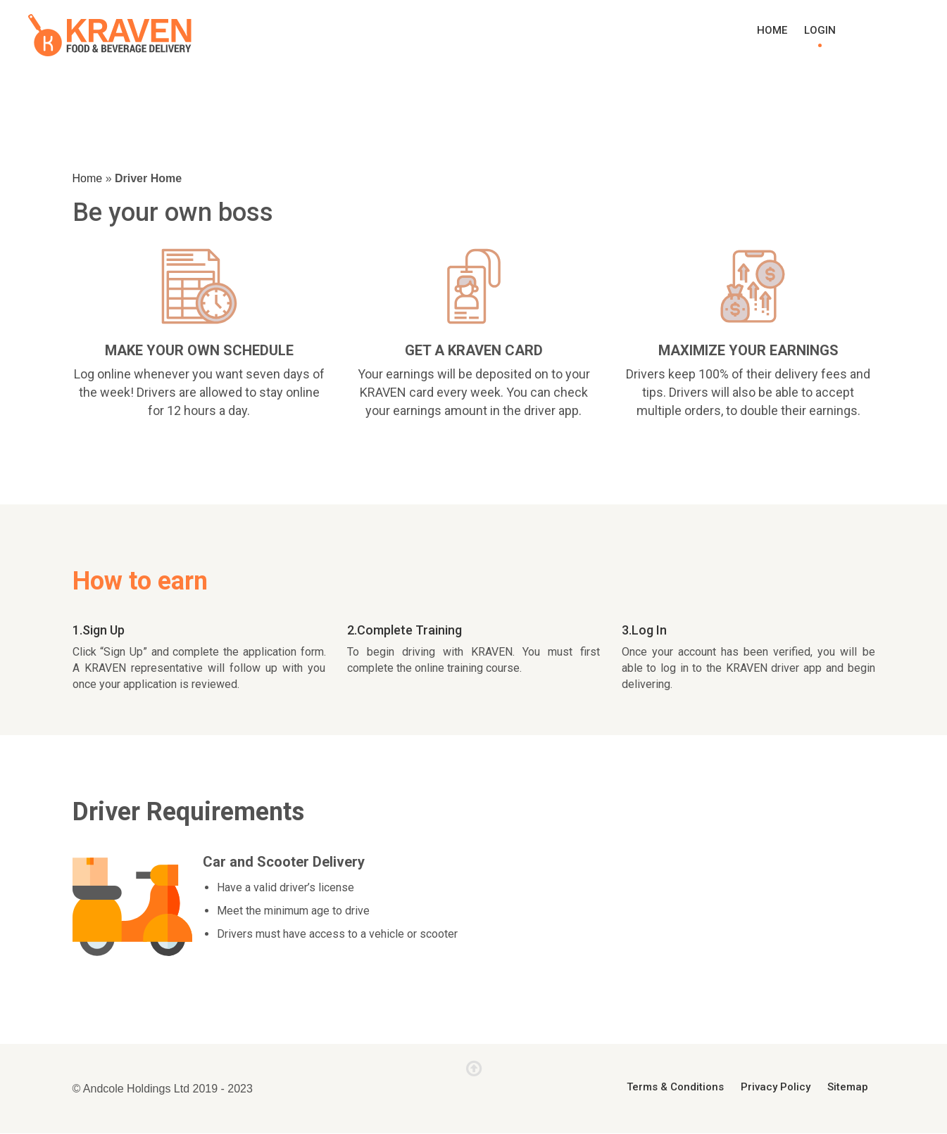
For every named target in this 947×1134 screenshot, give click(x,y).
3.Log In (644, 630)
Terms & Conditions (675, 1087)
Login (820, 30)
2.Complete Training (404, 630)
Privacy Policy (775, 1087)
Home (772, 30)
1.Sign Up (99, 630)
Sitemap (847, 1087)
